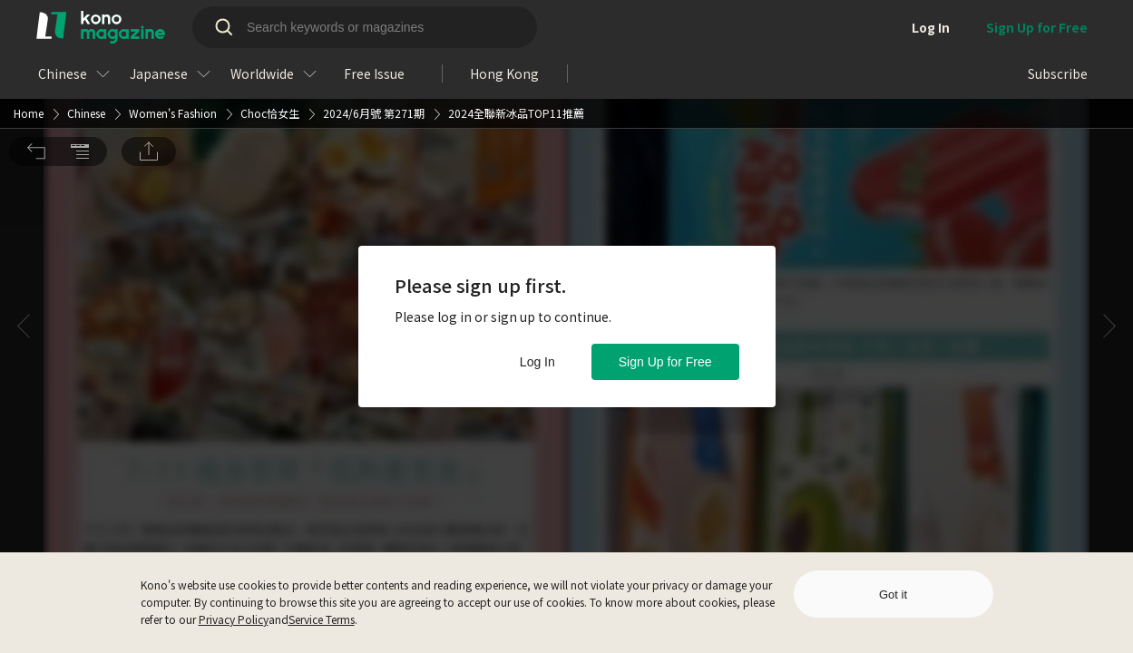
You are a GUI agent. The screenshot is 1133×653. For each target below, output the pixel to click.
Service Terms (321, 619)
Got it (893, 594)
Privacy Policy (234, 619)
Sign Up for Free (665, 362)
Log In (537, 362)
